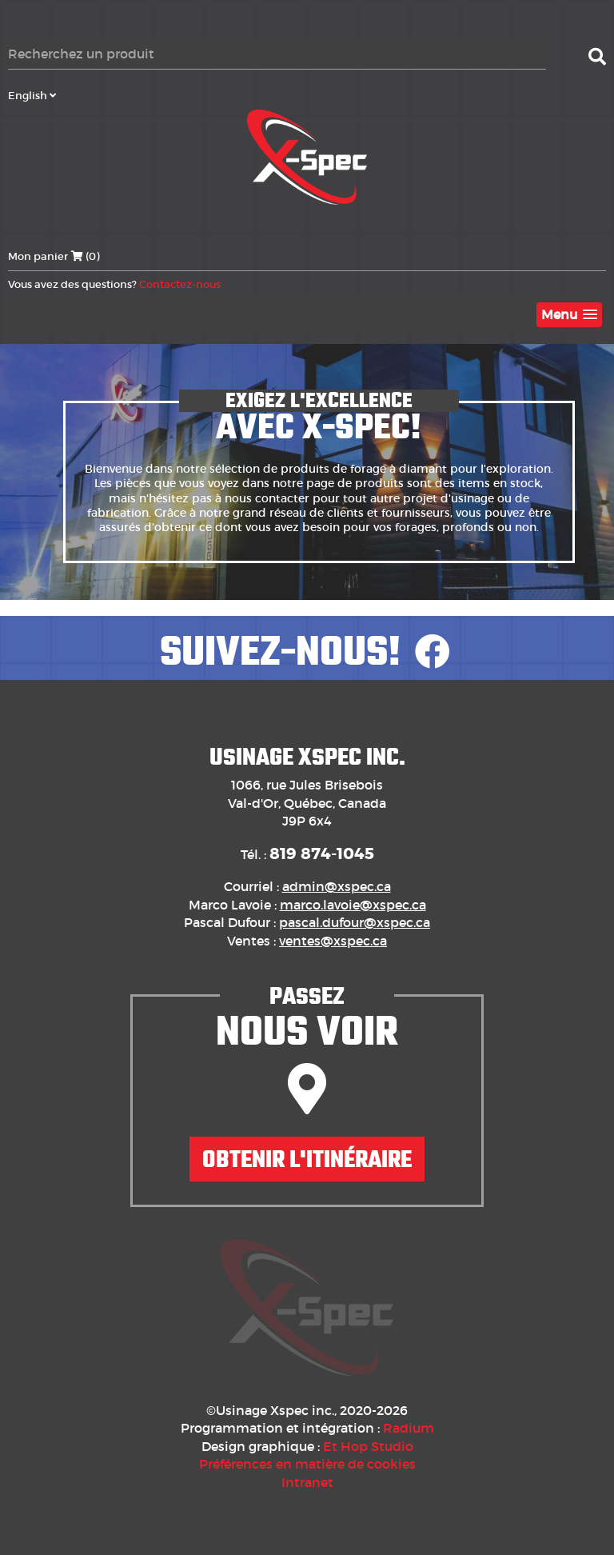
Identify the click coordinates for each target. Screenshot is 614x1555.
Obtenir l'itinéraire (307, 1159)
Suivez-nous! (307, 651)
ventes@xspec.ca (333, 941)
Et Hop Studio (368, 1446)
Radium (408, 1428)
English (32, 95)
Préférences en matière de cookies (307, 1464)
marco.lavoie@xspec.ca (353, 905)
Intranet (307, 1482)
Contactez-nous (180, 284)
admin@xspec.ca (336, 886)
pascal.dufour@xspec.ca (354, 922)
